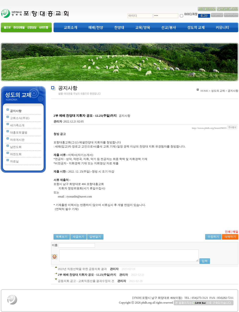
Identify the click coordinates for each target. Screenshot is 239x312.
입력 (205, 261)
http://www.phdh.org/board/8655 (209, 128)
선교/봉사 (168, 27)
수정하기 (213, 236)
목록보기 (61, 236)
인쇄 (228, 231)
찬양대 (119, 27)
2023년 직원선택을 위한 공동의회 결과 (82, 269)
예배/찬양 (95, 27)
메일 (235, 231)
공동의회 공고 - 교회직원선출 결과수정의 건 (86, 281)
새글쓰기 (78, 236)
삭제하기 (230, 236)
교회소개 (70, 27)
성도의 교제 (196, 27)
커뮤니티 (222, 27)
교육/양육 (142, 27)
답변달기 (95, 236)
